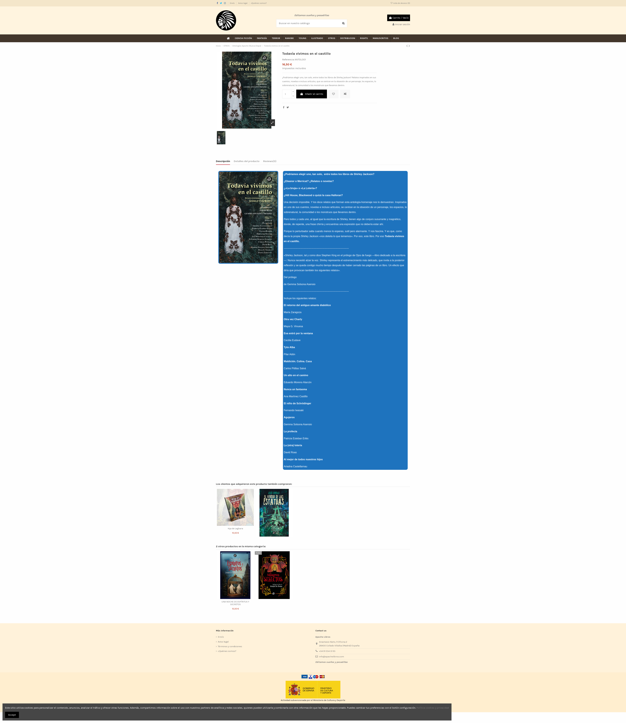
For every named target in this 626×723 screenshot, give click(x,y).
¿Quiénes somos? (259, 3)
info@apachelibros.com (331, 656)
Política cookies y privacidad (432, 707)
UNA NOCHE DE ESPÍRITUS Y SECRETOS (235, 603)
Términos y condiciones (230, 646)
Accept (12, 714)
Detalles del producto (246, 161)
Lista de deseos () (400, 3)
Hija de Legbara (235, 528)
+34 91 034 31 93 (327, 651)
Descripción (223, 161)
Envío (232, 3)
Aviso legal (243, 3)
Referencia (288, 59)
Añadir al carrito (311, 93)
